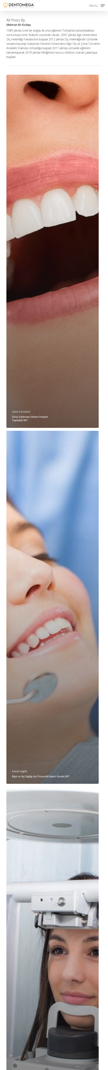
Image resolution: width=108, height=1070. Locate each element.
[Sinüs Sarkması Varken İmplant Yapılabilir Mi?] (52, 251)
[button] (97, 5)
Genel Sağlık (19, 771)
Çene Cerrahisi (21, 411)
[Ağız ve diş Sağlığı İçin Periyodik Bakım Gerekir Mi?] (52, 607)
